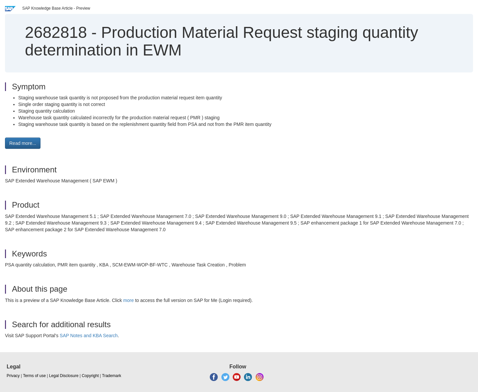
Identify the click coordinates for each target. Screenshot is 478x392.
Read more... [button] (22, 143)
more (128, 300)
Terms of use (34, 375)
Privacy (13, 375)
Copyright (90, 375)
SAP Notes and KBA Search (89, 335)
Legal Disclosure (64, 375)
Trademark (111, 375)
